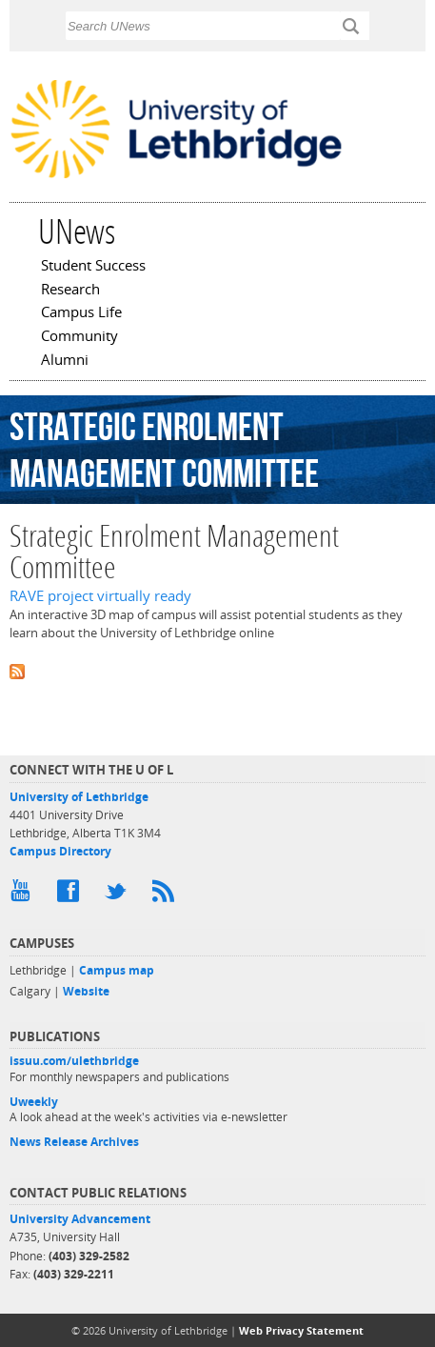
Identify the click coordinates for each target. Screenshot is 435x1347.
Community (79, 337)
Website (86, 991)
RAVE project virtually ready (100, 596)
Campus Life (81, 313)
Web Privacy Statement (301, 1330)
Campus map (116, 970)
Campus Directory (60, 851)
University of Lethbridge (79, 797)
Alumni (65, 361)
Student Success (93, 266)
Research (70, 290)
